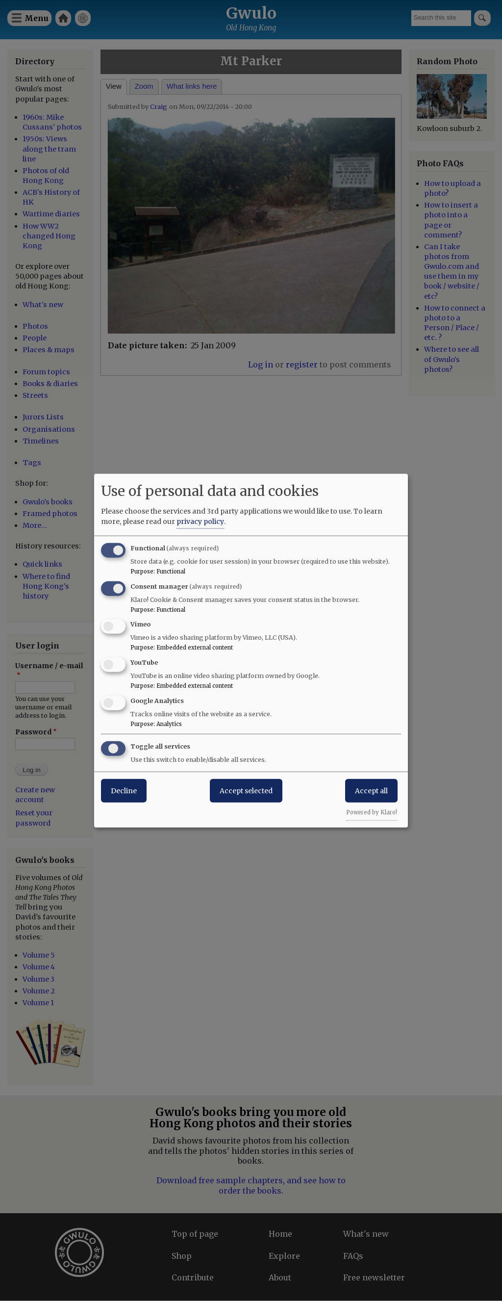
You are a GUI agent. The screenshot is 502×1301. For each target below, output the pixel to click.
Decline (124, 790)
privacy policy (200, 521)
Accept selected (246, 790)
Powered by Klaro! (371, 811)
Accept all (371, 790)
